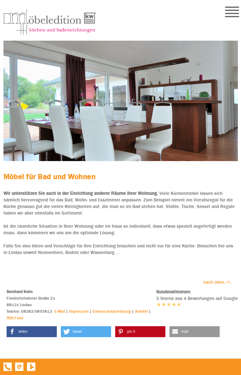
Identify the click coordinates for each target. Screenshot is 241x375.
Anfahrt (141, 311)
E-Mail (60, 311)
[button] (32, 331)
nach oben (217, 282)
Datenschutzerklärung (112, 311)
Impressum (78, 311)
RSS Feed (15, 318)
